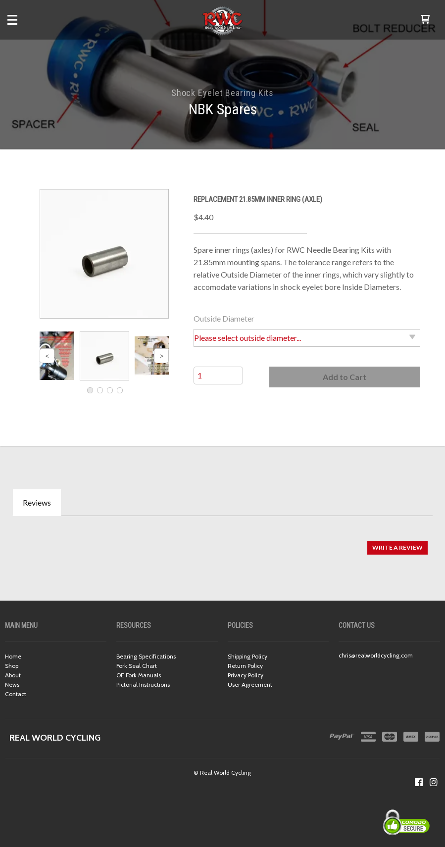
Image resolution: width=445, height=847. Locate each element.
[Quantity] (218, 375)
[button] (425, 20)
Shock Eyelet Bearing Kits (222, 93)
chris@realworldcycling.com (376, 655)
